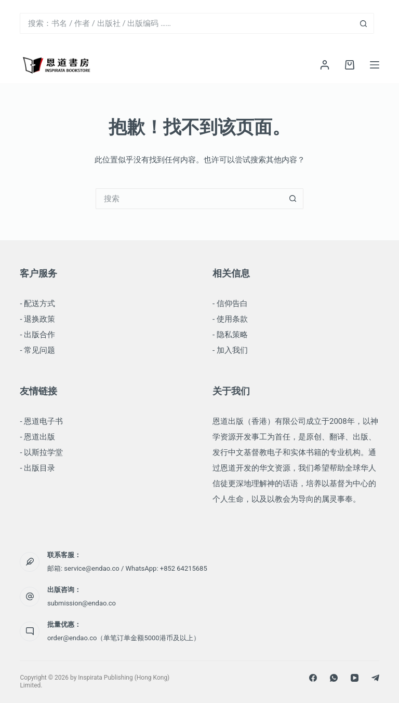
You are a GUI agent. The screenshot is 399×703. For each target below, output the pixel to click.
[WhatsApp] (334, 678)
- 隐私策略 (230, 334)
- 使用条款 (230, 319)
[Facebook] (313, 678)
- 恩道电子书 (41, 421)
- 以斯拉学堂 (41, 452)
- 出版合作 (37, 334)
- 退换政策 (37, 319)
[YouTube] (354, 678)
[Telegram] (375, 678)
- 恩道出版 (37, 437)
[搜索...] (186, 23)
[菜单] (374, 65)
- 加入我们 (230, 350)
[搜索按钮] (363, 23)
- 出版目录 (37, 468)
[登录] (324, 65)
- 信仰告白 (230, 303)
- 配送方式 (37, 303)
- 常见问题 (37, 350)
